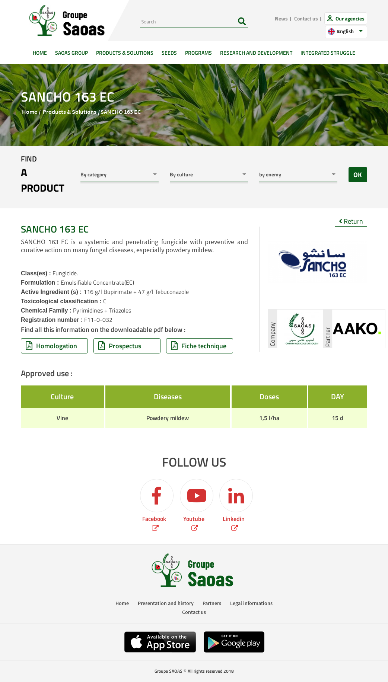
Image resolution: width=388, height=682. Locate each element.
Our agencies (349, 18)
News (281, 18)
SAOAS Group (71, 53)
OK (357, 175)
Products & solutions (124, 53)
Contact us (306, 18)
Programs (198, 53)
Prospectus (119, 346)
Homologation (51, 346)
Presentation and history (166, 603)
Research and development (256, 53)
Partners (212, 603)
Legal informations (251, 603)
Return (351, 221)
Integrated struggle (327, 53)
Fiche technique (198, 346)
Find (45, 174)
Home (42, 52)
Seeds (169, 53)
